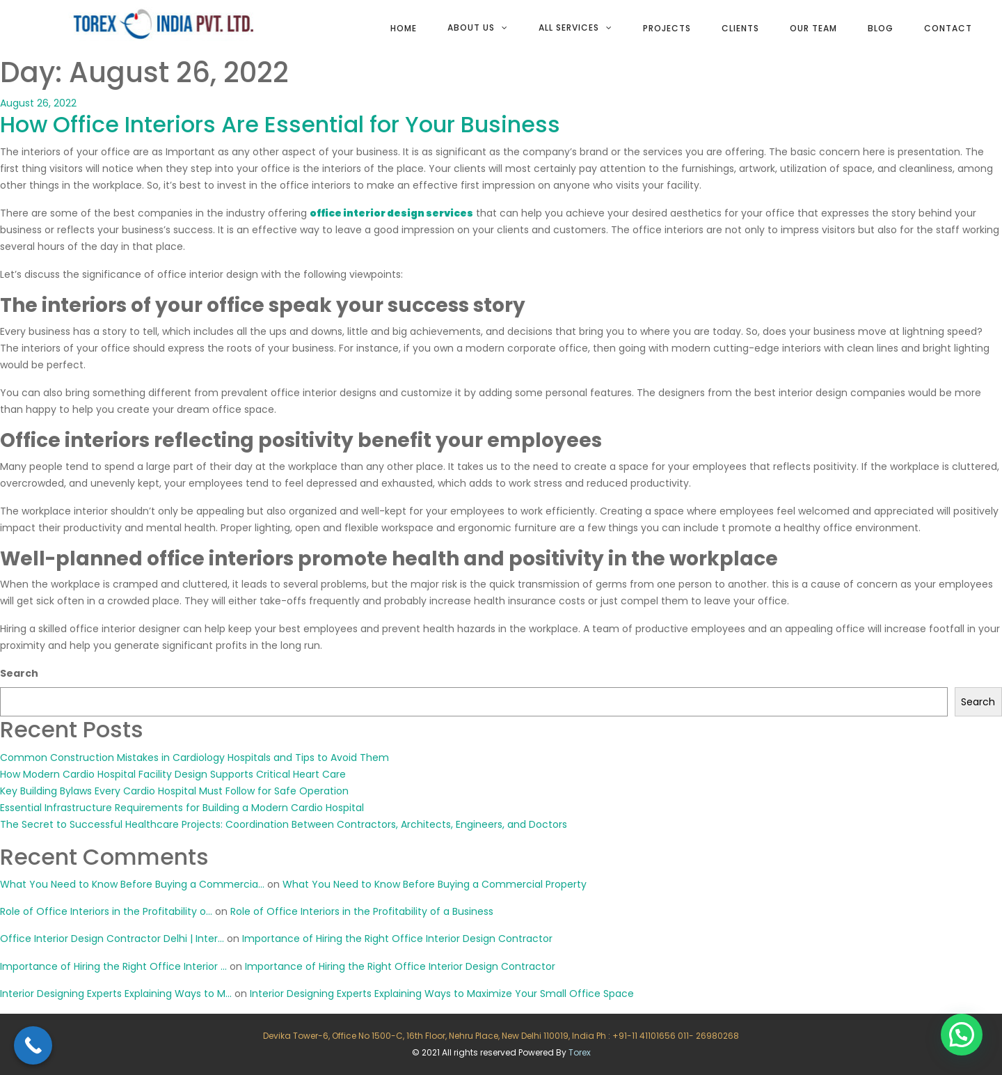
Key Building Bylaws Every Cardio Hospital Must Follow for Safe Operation (174, 791)
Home (403, 28)
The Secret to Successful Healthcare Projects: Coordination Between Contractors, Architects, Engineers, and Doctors (283, 824)
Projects (667, 28)
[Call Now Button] (33, 1045)
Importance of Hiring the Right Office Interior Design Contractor (397, 938)
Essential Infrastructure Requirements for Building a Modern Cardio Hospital (182, 808)
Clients (740, 28)
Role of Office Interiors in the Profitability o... (106, 911)
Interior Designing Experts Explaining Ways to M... (116, 994)
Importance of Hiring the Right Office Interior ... (113, 966)
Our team (813, 28)
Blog (880, 28)
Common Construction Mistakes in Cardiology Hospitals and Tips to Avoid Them (194, 757)
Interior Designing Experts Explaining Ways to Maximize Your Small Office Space (442, 994)
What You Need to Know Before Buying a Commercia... (132, 884)
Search (19, 673)
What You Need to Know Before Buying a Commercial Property (435, 884)
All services (569, 27)
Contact (948, 28)
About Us (471, 27)
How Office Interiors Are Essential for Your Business (280, 124)
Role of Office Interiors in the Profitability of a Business (361, 911)
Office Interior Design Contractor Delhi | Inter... (112, 938)
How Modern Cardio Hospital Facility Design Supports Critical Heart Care (173, 774)
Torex (579, 1052)
